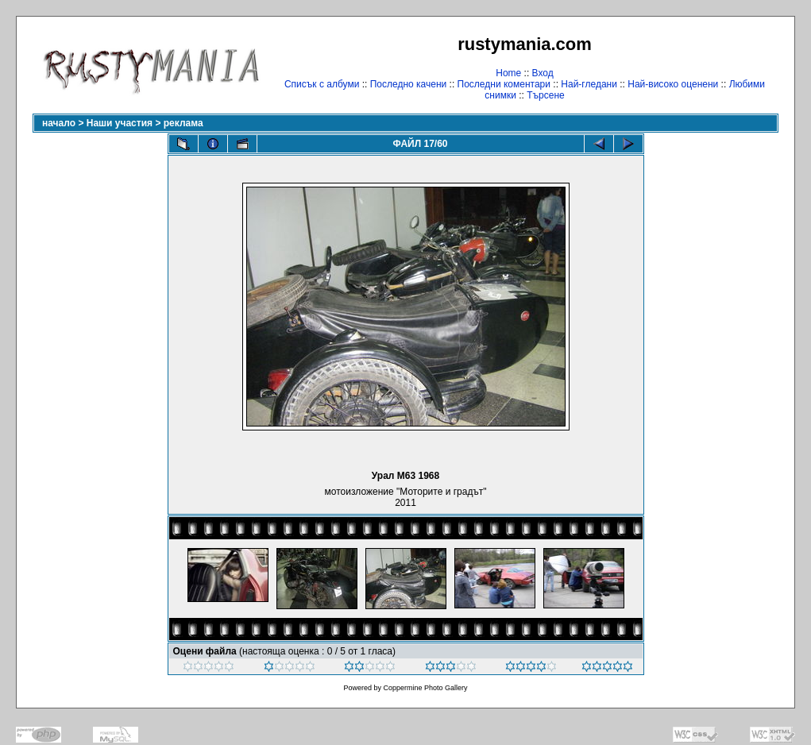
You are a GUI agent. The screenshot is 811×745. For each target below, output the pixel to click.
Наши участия (120, 123)
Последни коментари (504, 84)
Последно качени (408, 84)
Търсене (545, 95)
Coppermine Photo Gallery (425, 688)
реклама (183, 123)
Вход (543, 73)
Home (508, 73)
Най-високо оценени (673, 84)
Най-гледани (589, 84)
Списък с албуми (321, 84)
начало (58, 123)
